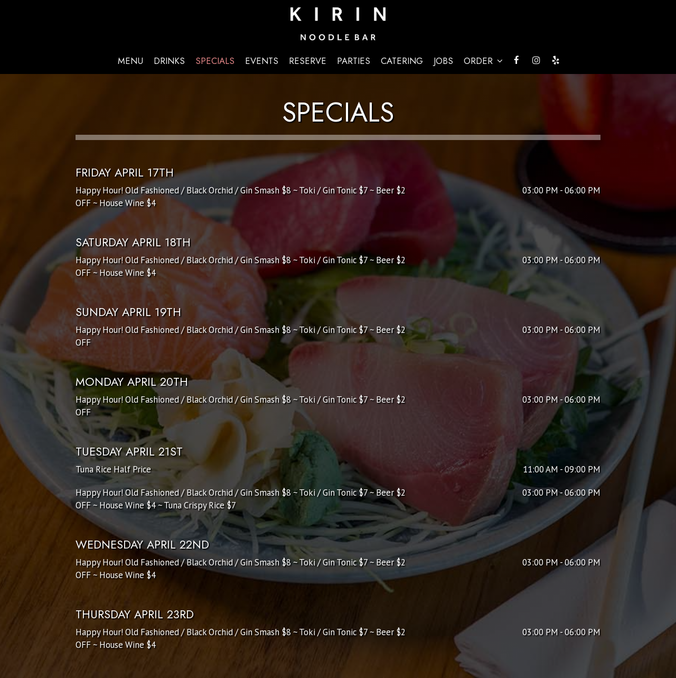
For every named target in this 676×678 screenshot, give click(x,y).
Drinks (169, 60)
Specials (214, 60)
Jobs (443, 60)
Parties (353, 60)
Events (261, 60)
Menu (130, 60)
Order (483, 60)
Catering (402, 60)
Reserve (307, 60)
